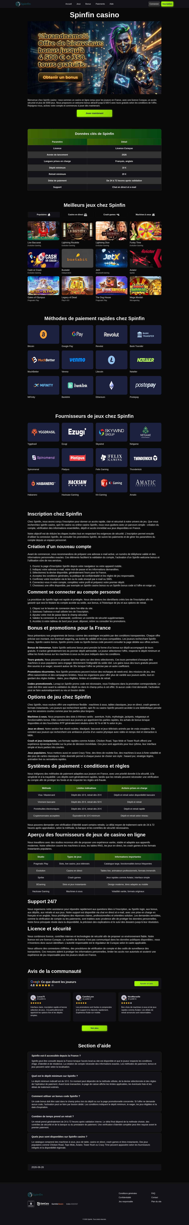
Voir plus (94, 1028)
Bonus (88, 4)
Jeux (79, 4)
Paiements (100, 4)
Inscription (167, 4)
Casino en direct (77, 214)
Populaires (44, 214)
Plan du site (156, 1202)
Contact (154, 1197)
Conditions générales (128, 1193)
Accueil (68, 4)
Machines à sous (145, 214)
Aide (112, 4)
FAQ (153, 1193)
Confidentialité (125, 1197)
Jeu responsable (126, 1202)
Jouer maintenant (94, 113)
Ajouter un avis (146, 984)
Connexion (154, 4)
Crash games (111, 214)
